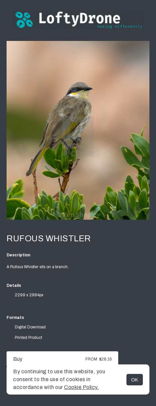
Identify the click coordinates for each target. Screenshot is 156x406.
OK (134, 379)
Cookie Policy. (81, 387)
